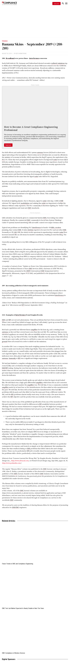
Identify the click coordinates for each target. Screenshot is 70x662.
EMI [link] (61, 201)
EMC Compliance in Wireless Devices (13, 653)
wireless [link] (30, 230)
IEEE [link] (28, 271)
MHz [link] (52, 228)
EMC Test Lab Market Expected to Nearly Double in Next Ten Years (23, 608)
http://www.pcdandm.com (11, 463)
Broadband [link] (10, 58)
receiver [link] (58, 228)
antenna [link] (40, 153)
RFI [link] (10, 320)
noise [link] (55, 160)
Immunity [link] (12, 358)
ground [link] (4, 342)
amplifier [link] (34, 330)
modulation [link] (25, 203)
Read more (8, 145)
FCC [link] (3, 160)
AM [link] (15, 232)
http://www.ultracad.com (20, 461)
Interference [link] (36, 228)
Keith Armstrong (21, 53)
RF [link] (23, 305)
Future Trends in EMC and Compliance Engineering (17, 564)
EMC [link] (29, 208)
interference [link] (34, 58)
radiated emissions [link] (58, 63)
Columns (5, 41)
